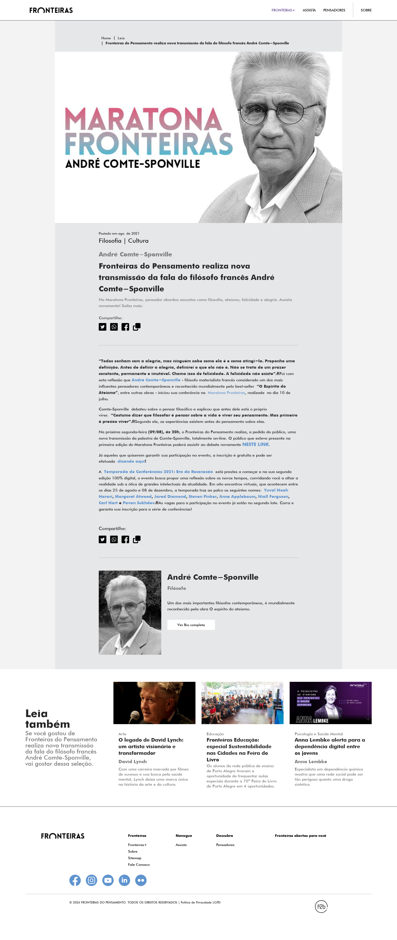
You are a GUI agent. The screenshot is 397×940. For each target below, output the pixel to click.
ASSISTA (309, 10)
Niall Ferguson (273, 497)
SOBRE (366, 10)
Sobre (132, 851)
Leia (121, 38)
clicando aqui (131, 462)
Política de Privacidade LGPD (201, 902)
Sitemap (134, 858)
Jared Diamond (170, 497)
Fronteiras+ (137, 845)
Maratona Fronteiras (226, 392)
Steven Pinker (203, 497)
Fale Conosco (139, 864)
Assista (181, 845)
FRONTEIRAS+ (283, 10)
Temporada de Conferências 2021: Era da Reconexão (158, 472)
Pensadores (225, 845)
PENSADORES (334, 10)
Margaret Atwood (133, 497)
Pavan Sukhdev (138, 503)
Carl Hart (108, 503)
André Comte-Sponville (135, 255)
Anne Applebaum (237, 497)
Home (106, 38)
